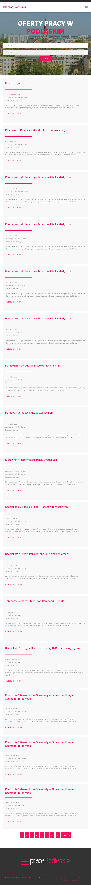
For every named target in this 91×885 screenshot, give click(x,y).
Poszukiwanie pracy (70, 878)
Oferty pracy (58, 878)
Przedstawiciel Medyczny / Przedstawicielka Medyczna (38, 177)
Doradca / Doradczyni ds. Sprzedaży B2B (29, 412)
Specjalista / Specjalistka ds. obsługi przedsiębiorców (37, 553)
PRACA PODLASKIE (13, 878)
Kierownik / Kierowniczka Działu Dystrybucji (31, 459)
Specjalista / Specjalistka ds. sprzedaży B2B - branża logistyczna (43, 648)
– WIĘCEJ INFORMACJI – (13, 114)
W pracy (82, 878)
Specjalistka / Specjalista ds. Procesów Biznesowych (36, 506)
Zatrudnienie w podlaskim (70, 880)
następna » (65, 835)
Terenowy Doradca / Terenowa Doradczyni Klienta (34, 601)
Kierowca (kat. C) (15, 83)
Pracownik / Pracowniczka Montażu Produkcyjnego (36, 130)
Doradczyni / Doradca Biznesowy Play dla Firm (32, 365)
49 (58, 835)
